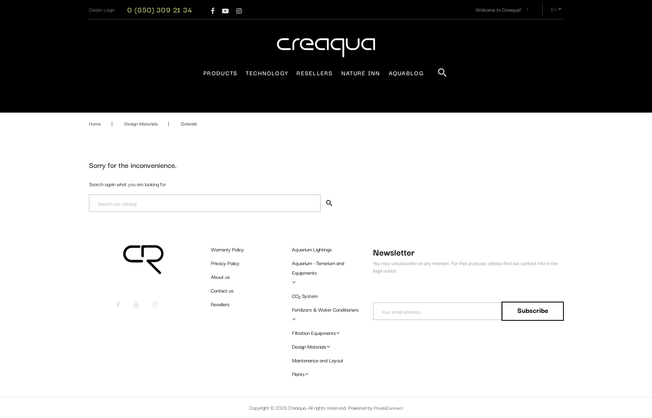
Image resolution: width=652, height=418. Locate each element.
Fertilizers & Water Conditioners (325, 309)
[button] (102, 9)
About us (220, 276)
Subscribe (531, 310)
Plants (298, 374)
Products (220, 72)
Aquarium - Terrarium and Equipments (318, 267)
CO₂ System (305, 296)
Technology (267, 72)
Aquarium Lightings (312, 249)
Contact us (222, 290)
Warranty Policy (227, 249)
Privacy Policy (225, 263)
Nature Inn (360, 72)
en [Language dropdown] (557, 9)
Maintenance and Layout (317, 360)
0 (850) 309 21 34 (159, 9)
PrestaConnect (388, 407)
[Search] (204, 203)
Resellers (314, 72)
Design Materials (309, 346)
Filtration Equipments (314, 333)
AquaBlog (406, 72)
